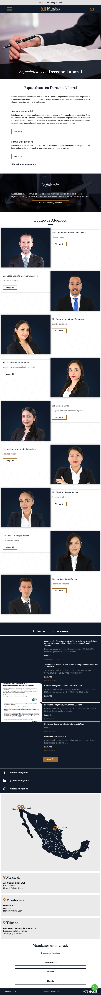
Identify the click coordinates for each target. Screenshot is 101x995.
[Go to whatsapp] (94, 987)
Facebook (50, 972)
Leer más (48, 656)
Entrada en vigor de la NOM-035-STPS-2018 (63, 686)
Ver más (50, 759)
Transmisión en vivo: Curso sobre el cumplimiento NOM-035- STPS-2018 (71, 666)
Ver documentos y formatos (50, 203)
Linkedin (50, 981)
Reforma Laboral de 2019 (55, 737)
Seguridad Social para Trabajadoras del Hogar (64, 724)
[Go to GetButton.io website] (94, 992)
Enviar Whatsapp (50, 962)
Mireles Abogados (19, 772)
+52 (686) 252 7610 (55, 3)
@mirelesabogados (19, 780)
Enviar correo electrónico (50, 953)
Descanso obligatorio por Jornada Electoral (63, 705)
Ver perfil (59, 244)
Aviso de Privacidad (50, 992)
